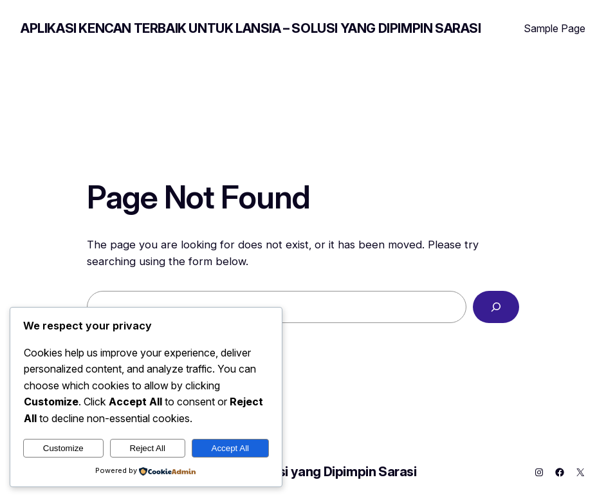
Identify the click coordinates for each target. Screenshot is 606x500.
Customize (63, 448)
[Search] (496, 307)
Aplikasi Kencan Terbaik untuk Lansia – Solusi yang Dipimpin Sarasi (251, 28)
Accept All (231, 448)
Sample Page (554, 28)
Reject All (147, 448)
